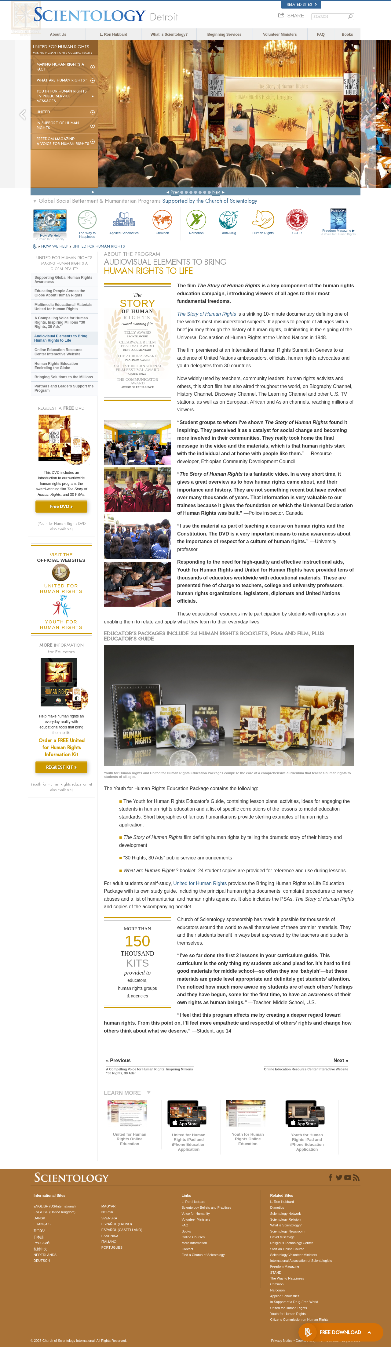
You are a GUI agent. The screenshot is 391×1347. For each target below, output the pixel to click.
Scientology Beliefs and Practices (206, 1207)
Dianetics (277, 1207)
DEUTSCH (42, 1260)
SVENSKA (109, 1218)
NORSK (107, 1212)
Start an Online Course (287, 1249)
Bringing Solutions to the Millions (64, 377)
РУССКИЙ (41, 1243)
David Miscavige (282, 1237)
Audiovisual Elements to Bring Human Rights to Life (60, 338)
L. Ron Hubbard (113, 34)
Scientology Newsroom (287, 1231)
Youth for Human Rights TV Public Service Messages (62, 96)
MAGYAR (108, 1206)
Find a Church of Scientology (203, 1255)
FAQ (321, 34)
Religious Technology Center (291, 1243)
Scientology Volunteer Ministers (293, 1255)
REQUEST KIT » (61, 767)
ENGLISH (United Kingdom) (54, 1212)
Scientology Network (285, 1213)
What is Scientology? (169, 34)
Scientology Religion (285, 1219)
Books (347, 34)
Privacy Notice (281, 1340)
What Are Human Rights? (62, 80)
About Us (58, 34)
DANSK (39, 1218)
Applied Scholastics (124, 221)
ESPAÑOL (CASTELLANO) (121, 1230)
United (43, 112)
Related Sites (302, 4)
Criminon (162, 221)
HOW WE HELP (55, 246)
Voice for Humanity (195, 1213)
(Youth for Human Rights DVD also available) (62, 526)
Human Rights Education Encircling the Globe (56, 365)
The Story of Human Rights (206, 314)
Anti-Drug (229, 221)
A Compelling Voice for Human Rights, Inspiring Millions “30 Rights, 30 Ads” (61, 322)
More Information (194, 1243)
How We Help (50, 236)
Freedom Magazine (338, 232)
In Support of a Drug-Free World (294, 1302)
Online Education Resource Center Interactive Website (58, 352)
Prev (175, 192)
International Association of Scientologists (301, 1260)
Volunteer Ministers (280, 34)
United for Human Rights (200, 883)
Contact (187, 1249)
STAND (275, 1272)
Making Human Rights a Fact (60, 67)
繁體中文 (40, 1249)
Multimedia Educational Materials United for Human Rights (63, 307)
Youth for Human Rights (287, 1314)
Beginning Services (224, 34)
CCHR (297, 221)
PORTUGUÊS (111, 1247)
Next (216, 192)
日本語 (39, 1237)
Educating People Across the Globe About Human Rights (60, 293)
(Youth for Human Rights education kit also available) (61, 787)
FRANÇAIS (42, 1224)
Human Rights (263, 221)
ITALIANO (108, 1242)
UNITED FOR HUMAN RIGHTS (99, 246)
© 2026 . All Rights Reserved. (79, 1340)
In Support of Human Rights (58, 125)
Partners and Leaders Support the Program (64, 388)
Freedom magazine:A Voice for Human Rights (63, 141)
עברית (39, 1230)
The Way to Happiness (87, 223)
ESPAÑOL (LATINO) (116, 1224)
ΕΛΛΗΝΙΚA (110, 1236)
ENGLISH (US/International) (55, 1206)
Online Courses (193, 1237)
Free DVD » (61, 506)
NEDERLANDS (45, 1255)
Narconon (196, 221)
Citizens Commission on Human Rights (299, 1319)
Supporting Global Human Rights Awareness (63, 279)
